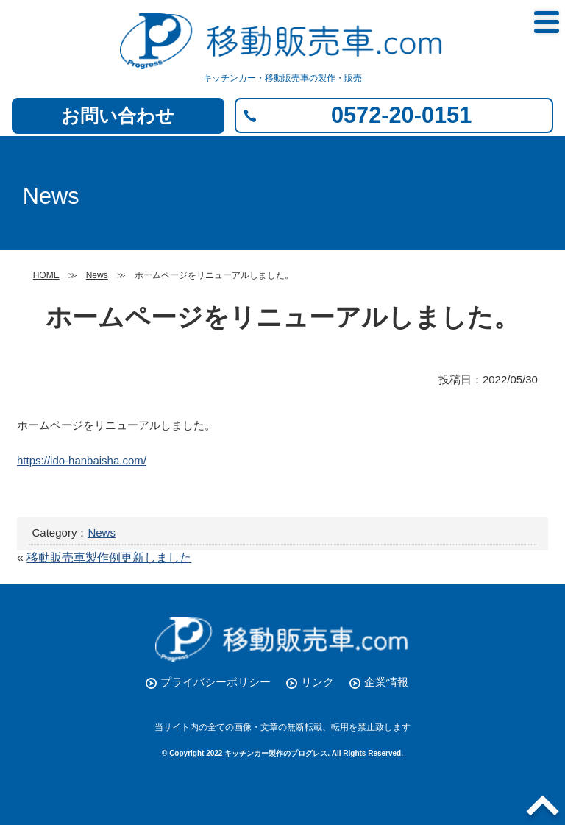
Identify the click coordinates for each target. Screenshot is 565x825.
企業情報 (386, 682)
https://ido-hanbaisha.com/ (81, 460)
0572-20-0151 (401, 115)
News (102, 532)
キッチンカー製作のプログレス (275, 753)
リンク (317, 682)
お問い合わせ (117, 116)
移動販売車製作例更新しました (108, 557)
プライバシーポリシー (215, 682)
